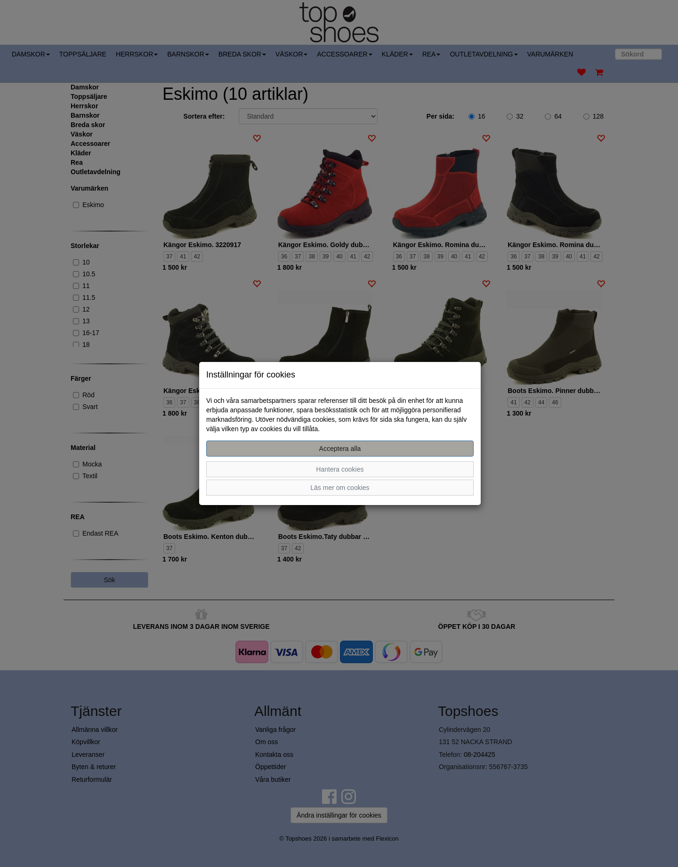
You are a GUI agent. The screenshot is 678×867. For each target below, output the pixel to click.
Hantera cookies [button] (339, 469)
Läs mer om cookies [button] (339, 487)
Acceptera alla (340, 448)
